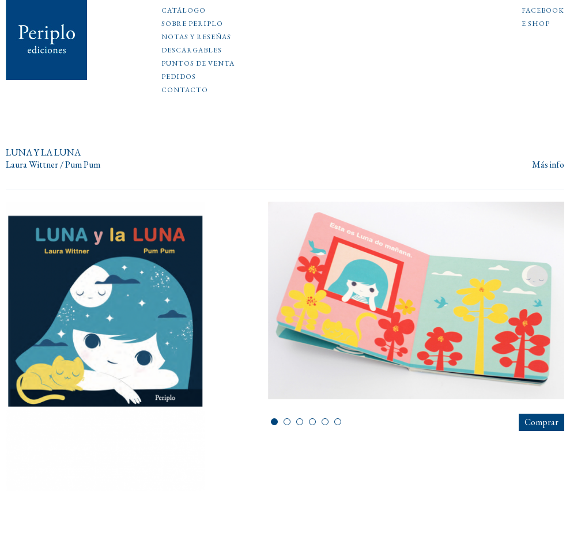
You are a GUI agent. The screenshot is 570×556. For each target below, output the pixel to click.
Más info (548, 165)
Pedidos (178, 77)
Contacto (184, 90)
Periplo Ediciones (47, 40)
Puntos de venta (198, 64)
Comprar (541, 422)
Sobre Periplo (192, 24)
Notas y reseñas (196, 37)
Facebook (543, 11)
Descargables (191, 51)
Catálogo (183, 11)
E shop (536, 24)
